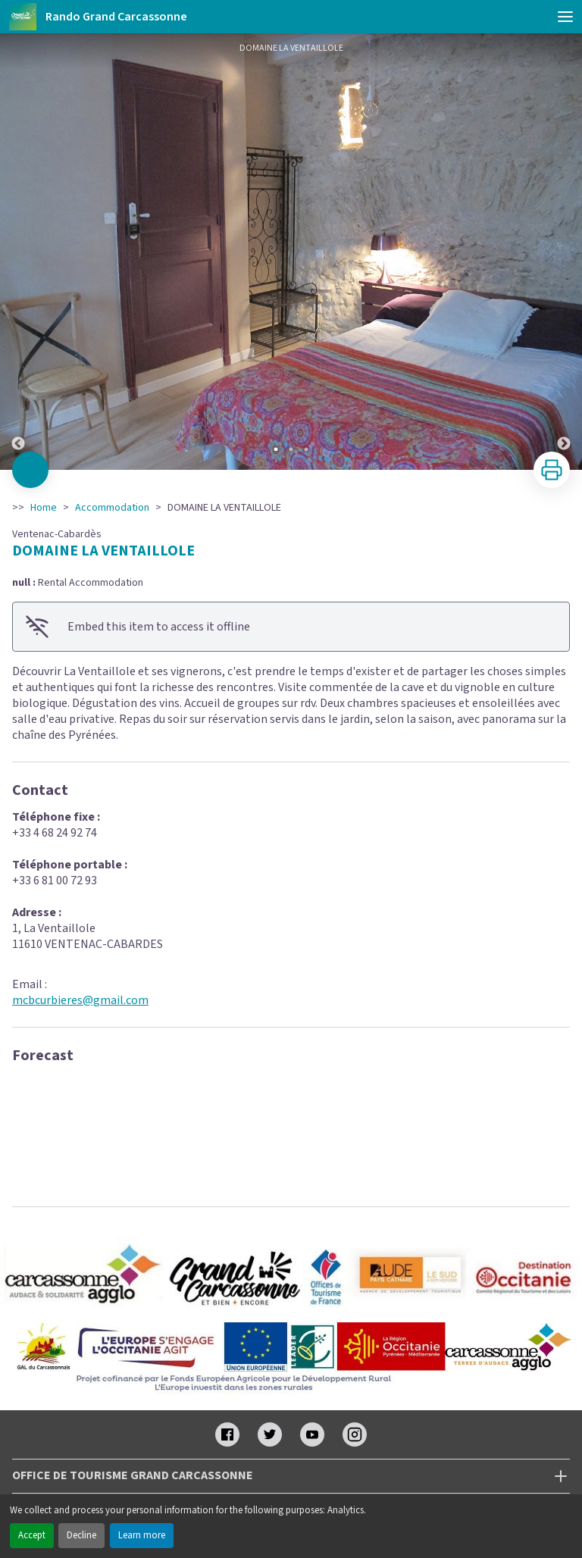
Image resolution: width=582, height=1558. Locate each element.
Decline (81, 1535)
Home (43, 507)
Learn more (141, 1535)
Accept (31, 1535)
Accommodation (112, 507)
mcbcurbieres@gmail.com (80, 1000)
